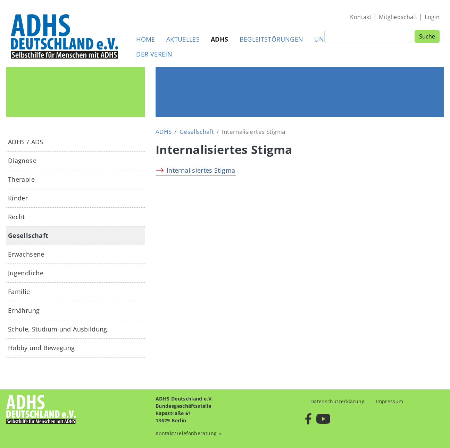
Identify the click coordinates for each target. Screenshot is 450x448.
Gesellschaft (197, 132)
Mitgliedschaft (398, 17)
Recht (16, 217)
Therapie (21, 179)
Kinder (18, 198)
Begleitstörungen (271, 39)
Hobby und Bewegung (41, 348)
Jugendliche (25, 273)
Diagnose (22, 160)
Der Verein (154, 54)
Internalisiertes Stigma (201, 170)
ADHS (219, 39)
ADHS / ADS (25, 142)
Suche (427, 36)
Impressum (389, 401)
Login (432, 17)
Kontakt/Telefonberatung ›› (188, 433)
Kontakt (361, 17)
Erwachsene (26, 254)
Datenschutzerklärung (337, 401)
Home (145, 39)
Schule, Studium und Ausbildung (57, 329)
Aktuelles (183, 39)
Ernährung (24, 310)
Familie (19, 291)
